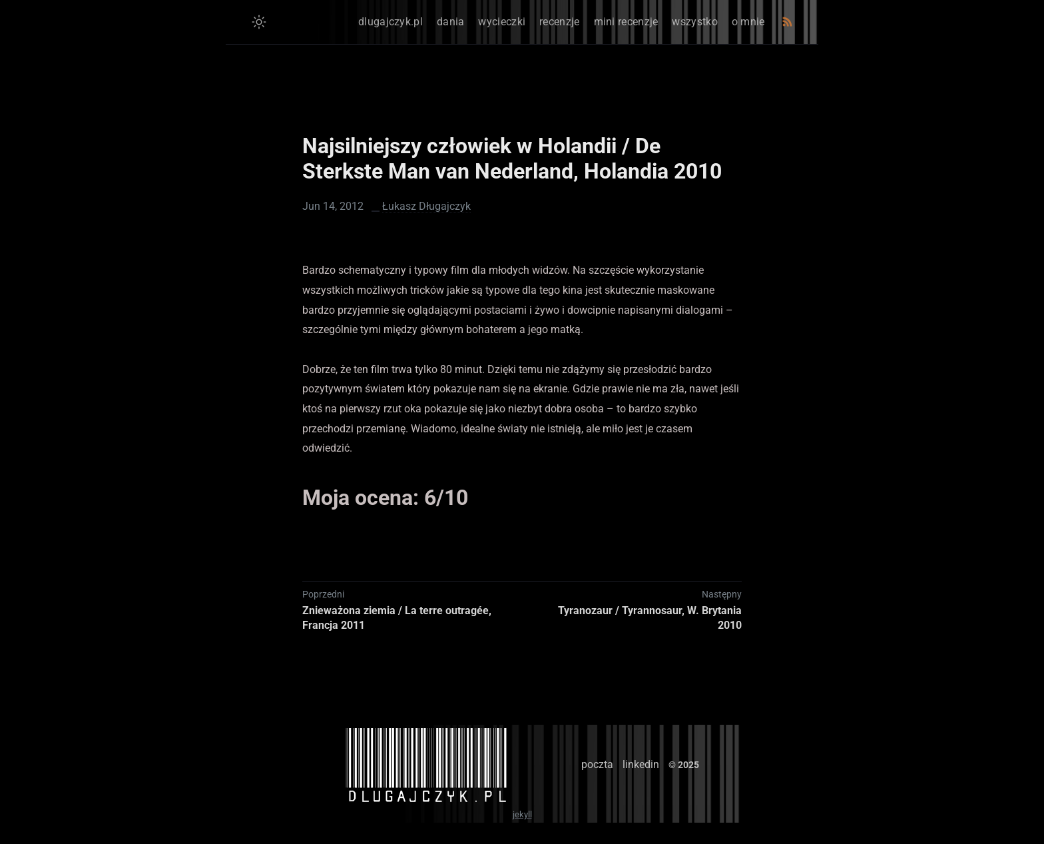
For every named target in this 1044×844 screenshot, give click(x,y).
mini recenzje (626, 21)
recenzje (559, 21)
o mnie (748, 21)
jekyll (522, 814)
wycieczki (501, 21)
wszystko (694, 21)
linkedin (641, 764)
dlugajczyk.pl (390, 21)
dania (451, 21)
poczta (597, 764)
